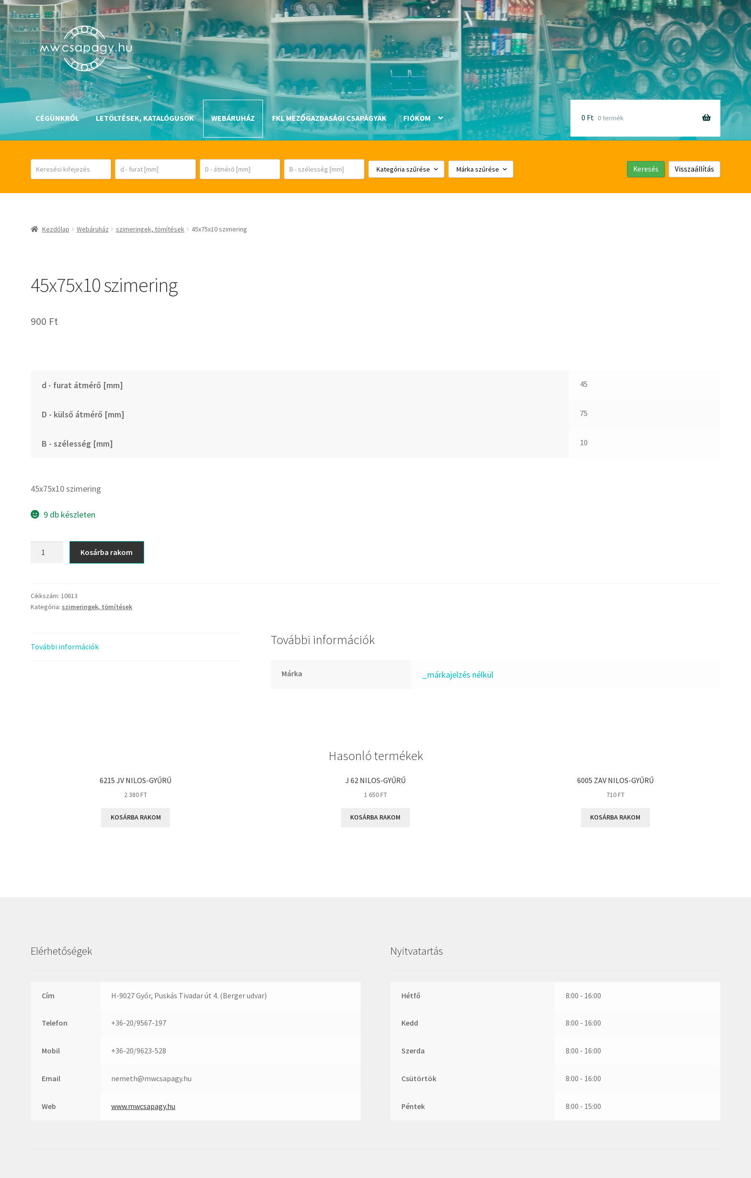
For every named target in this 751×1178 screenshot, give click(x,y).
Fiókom (417, 118)
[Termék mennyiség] (47, 553)
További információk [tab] (65, 646)
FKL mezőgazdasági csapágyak (329, 118)
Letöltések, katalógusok (145, 118)
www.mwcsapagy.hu (143, 1106)
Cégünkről (57, 118)
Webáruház (233, 118)
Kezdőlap (55, 229)
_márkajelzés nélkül (457, 674)
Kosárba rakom (106, 552)
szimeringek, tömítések (150, 229)
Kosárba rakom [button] (136, 817)
